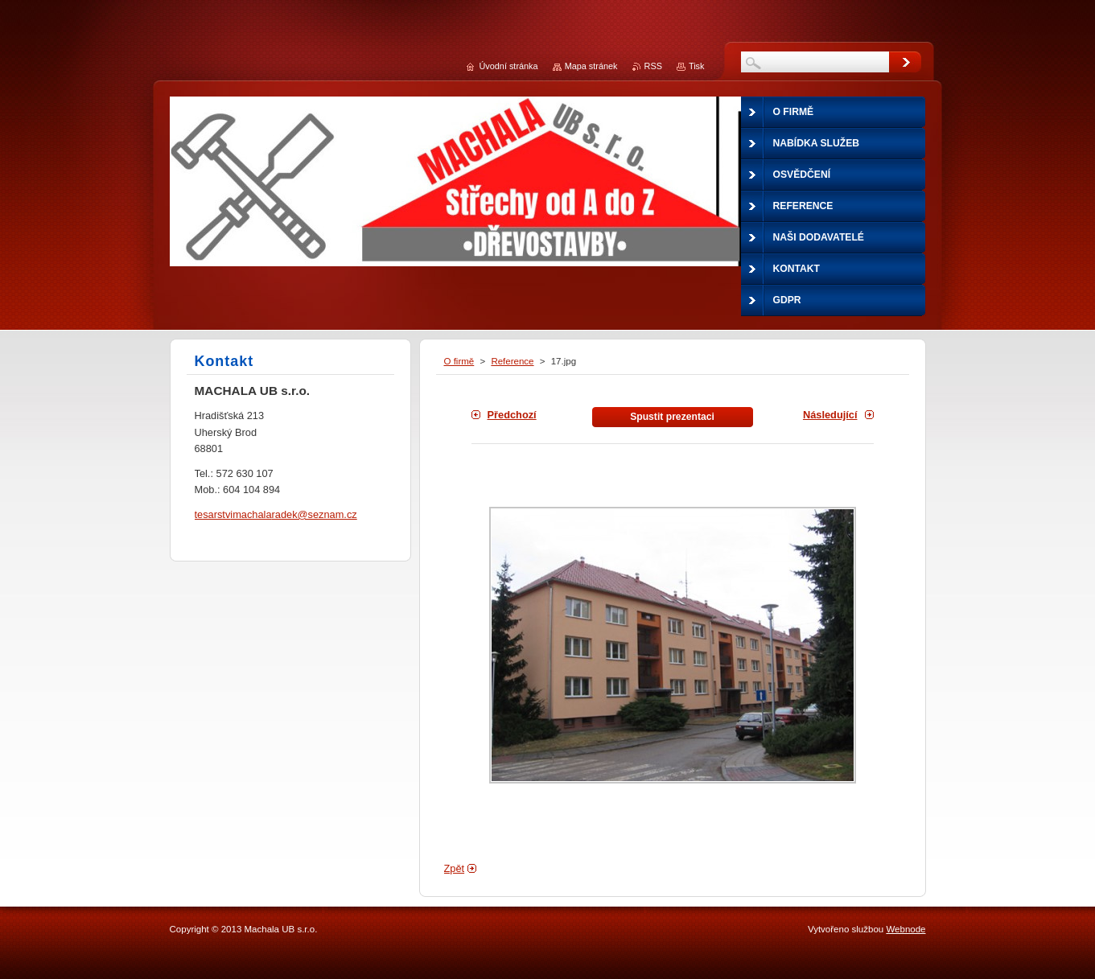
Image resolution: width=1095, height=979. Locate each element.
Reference (512, 361)
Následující (830, 415)
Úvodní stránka (508, 66)
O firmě (459, 361)
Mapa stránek (591, 66)
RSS (653, 66)
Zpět (454, 868)
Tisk (697, 66)
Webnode (905, 929)
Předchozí (512, 415)
